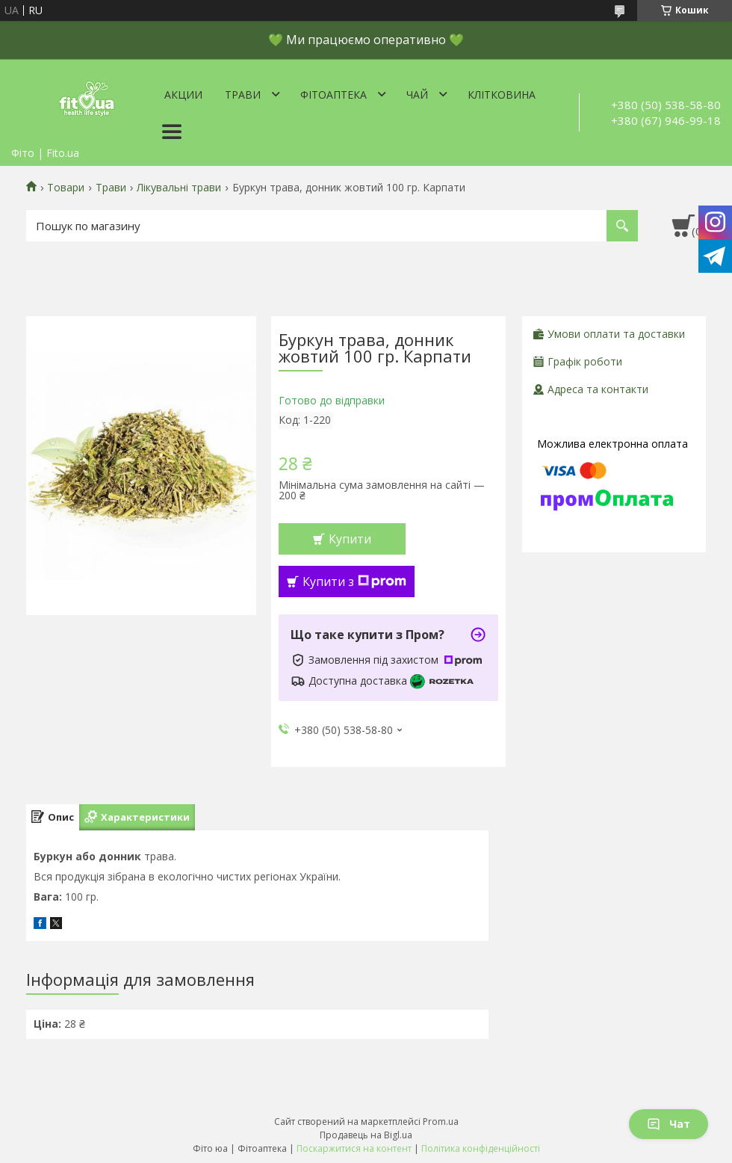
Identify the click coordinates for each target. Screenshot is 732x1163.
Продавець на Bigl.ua (366, 1135)
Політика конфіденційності (480, 1148)
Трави (243, 94)
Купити (350, 539)
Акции (183, 94)
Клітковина (502, 94)
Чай (417, 94)
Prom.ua (441, 1121)
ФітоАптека (333, 94)
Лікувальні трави (179, 187)
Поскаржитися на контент (354, 1148)
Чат (668, 1124)
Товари (65, 187)
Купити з (354, 581)
